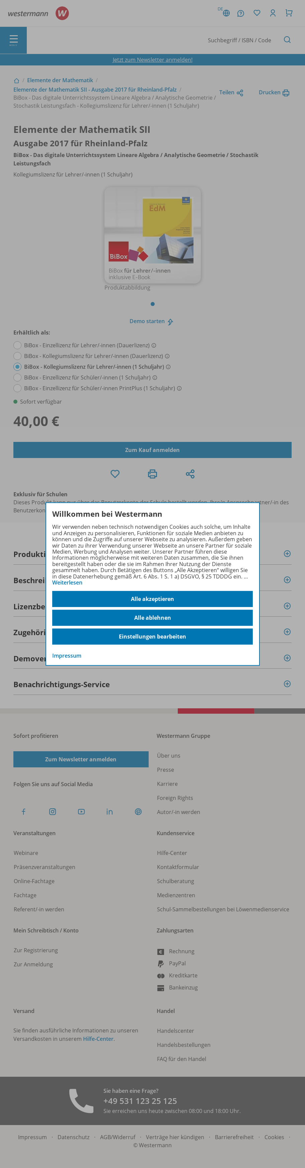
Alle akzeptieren (152, 599)
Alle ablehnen (152, 617)
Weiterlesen (67, 582)
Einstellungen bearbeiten (152, 636)
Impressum (66, 656)
